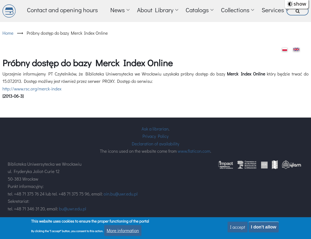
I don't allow (263, 227)
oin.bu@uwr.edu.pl (121, 194)
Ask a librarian (155, 129)
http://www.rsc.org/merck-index (31, 89)
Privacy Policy (155, 136)
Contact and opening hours (62, 10)
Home (7, 33)
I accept (237, 227)
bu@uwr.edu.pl (72, 209)
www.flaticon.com (194, 151)
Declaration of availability (155, 144)
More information (123, 231)
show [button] (300, 3)
